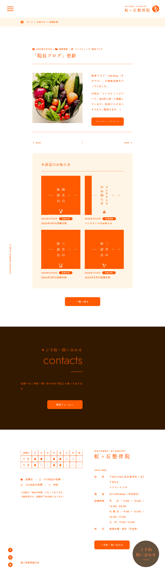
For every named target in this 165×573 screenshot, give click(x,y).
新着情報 (109, 219)
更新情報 (63, 49)
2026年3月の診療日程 (54, 277)
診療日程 (66, 219)
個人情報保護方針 (31, 562)
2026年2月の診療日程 (97, 277)
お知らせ (41, 22)
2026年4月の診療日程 (54, 223)
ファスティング (82, 49)
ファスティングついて (107, 121)
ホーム (29, 22)
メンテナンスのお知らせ (98, 223)
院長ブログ (97, 49)
